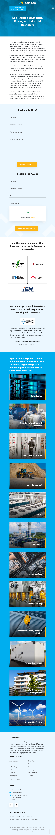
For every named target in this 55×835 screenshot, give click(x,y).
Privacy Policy (22, 828)
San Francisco (32, 773)
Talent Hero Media (38, 830)
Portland (31, 767)
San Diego (31, 770)
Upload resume (14, 203)
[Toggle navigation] (52, 8)
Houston (12, 773)
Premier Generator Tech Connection (20, 817)
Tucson (30, 776)
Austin (11, 764)
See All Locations (15, 780)
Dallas (11, 770)
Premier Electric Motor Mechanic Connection (23, 820)
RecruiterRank (30, 832)
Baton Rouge (13, 767)
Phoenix (30, 764)
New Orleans (32, 761)
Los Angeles (13, 776)
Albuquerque (13, 761)
